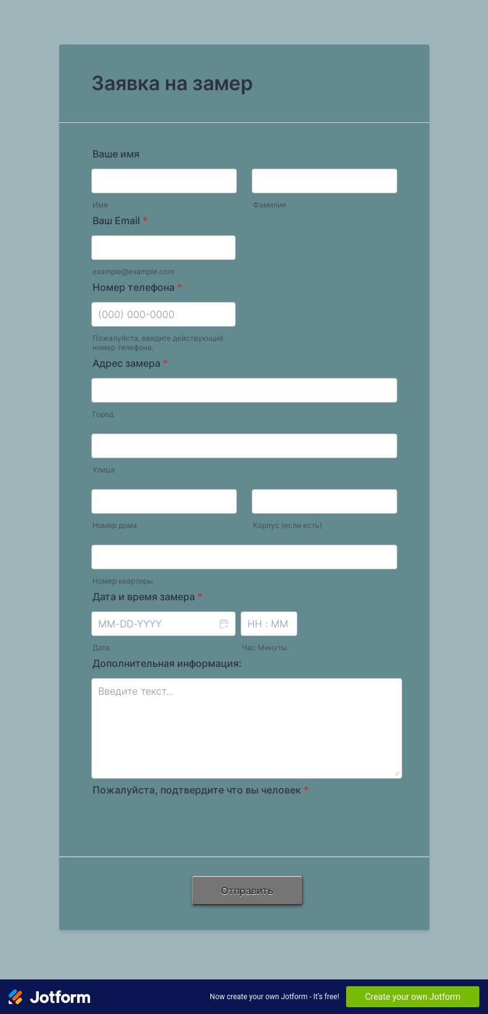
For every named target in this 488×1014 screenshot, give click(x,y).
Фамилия (269, 204)
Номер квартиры (123, 580)
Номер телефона (137, 287)
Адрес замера (130, 363)
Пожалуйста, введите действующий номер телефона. (158, 342)
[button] (223, 631)
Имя (100, 204)
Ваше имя (116, 154)
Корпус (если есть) (287, 525)
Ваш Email (120, 220)
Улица (104, 469)
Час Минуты (264, 647)
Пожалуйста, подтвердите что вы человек (200, 790)
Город (103, 414)
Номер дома (115, 525)
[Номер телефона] (163, 314)
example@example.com (133, 271)
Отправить (247, 890)
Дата (101, 647)
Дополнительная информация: (167, 663)
